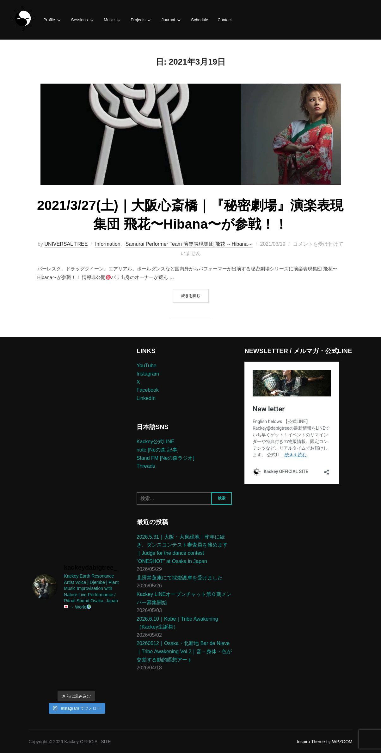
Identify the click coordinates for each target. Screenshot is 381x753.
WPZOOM (342, 741)
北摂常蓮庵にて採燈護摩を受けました (180, 577)
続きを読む (195, 294)
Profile (52, 20)
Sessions (82, 20)
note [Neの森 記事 (157, 449)
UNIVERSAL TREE (66, 243)
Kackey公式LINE (156, 441)
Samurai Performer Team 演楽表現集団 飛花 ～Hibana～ (189, 243)
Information (107, 243)
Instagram (148, 373)
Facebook (148, 389)
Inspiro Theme (311, 741)
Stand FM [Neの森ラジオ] (165, 457)
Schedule (197, 19)
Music (111, 20)
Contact (221, 19)
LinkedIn (146, 397)
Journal (169, 20)
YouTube (147, 365)
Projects (140, 20)
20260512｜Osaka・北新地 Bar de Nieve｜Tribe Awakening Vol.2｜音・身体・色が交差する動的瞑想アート (184, 651)
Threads (146, 465)
